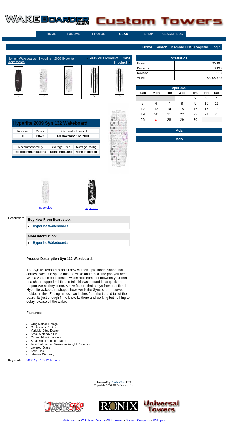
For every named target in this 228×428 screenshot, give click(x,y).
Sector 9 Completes (138, 420)
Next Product (122, 60)
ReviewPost (118, 382)
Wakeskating (115, 420)
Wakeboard (53, 360)
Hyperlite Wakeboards (50, 226)
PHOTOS (98, 33)
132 (42, 360)
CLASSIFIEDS (172, 33)
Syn (36, 360)
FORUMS (73, 33)
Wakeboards (27, 58)
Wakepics (159, 420)
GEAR (123, 33)
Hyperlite (45, 58)
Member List (181, 47)
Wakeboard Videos (93, 420)
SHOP (148, 33)
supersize (45, 207)
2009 (29, 360)
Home (147, 47)
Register (201, 47)
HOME (51, 33)
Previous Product (104, 58)
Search (161, 47)
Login (216, 47)
